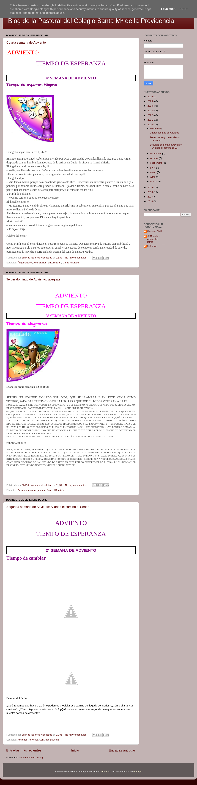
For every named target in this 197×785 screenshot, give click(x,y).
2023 (150, 110)
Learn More (168, 9)
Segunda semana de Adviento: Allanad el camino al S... (166, 146)
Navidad (74, 262)
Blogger (137, 771)
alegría (31, 490)
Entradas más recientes (23, 750)
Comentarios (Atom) (32, 757)
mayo (153, 172)
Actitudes (23, 739)
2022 (150, 115)
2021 (150, 119)
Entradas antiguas (122, 750)
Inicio (75, 750)
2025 (150, 101)
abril (152, 177)
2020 (150, 124)
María (65, 262)
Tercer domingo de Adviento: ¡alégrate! (33, 279)
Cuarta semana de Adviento (26, 42)
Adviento (22, 490)
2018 (150, 192)
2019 (150, 187)
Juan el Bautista (55, 490)
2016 (150, 201)
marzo (154, 181)
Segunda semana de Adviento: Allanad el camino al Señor (47, 507)
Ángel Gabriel (25, 262)
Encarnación (54, 262)
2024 (150, 105)
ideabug (105, 771)
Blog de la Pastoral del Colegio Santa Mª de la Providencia (91, 20)
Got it (184, 9)
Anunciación (39, 262)
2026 (150, 96)
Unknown (152, 246)
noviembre (156, 153)
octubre (154, 158)
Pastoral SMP (154, 231)
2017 (150, 196)
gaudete (41, 490)
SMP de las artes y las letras (153, 239)
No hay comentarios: (76, 257)
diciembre (155, 128)
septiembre (156, 163)
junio (153, 167)
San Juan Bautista (49, 739)
